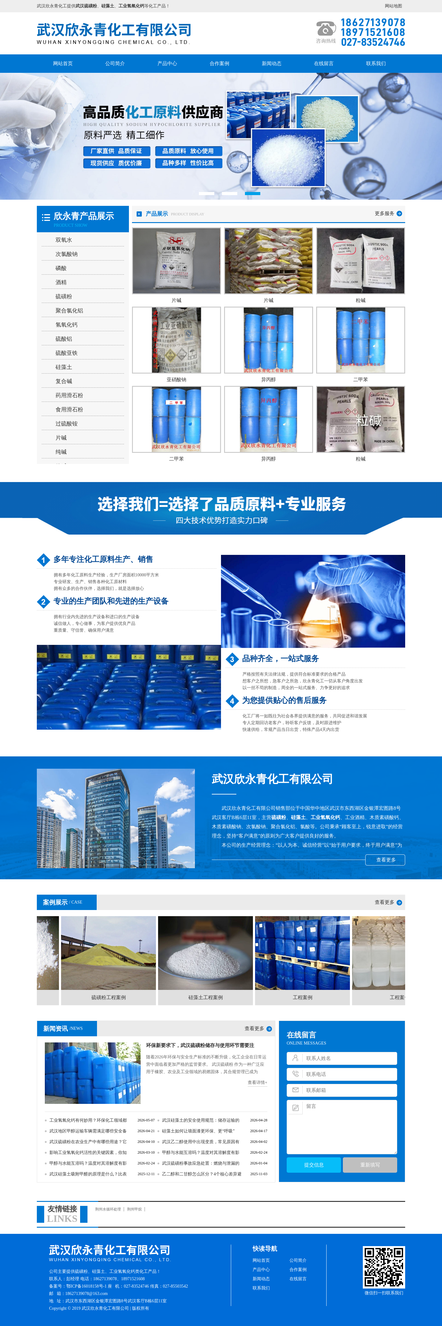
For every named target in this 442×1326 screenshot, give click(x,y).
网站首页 (63, 63)
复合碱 (64, 381)
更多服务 (384, 213)
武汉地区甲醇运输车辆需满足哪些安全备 (88, 1131)
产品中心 (167, 63)
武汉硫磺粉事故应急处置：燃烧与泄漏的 (200, 1163)
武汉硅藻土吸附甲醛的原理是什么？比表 (88, 1174)
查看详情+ (257, 1082)
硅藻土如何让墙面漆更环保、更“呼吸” (198, 1131)
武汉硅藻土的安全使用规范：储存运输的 (200, 1120)
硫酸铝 (64, 339)
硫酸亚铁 (67, 353)
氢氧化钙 (67, 325)
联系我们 (376, 63)
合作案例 (219, 63)
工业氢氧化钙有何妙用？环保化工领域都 (88, 1120)
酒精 (61, 282)
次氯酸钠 (67, 254)
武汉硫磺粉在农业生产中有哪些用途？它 (88, 1142)
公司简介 (115, 63)
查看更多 (386, 859)
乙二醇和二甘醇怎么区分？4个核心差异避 (202, 1174)
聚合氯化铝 (69, 311)
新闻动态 (271, 63)
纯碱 (61, 452)
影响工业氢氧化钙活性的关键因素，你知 (88, 1152)
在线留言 (324, 63)
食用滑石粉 (69, 409)
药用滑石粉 (69, 395)
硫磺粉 (64, 296)
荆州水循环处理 (108, 1209)
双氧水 (64, 240)
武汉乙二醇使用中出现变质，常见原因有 (200, 1142)
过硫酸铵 (67, 424)
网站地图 (393, 6)
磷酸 (61, 268)
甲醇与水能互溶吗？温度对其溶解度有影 (200, 1152)
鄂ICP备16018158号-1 (86, 1286)
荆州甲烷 (134, 1209)
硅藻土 (64, 367)
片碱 (61, 438)
